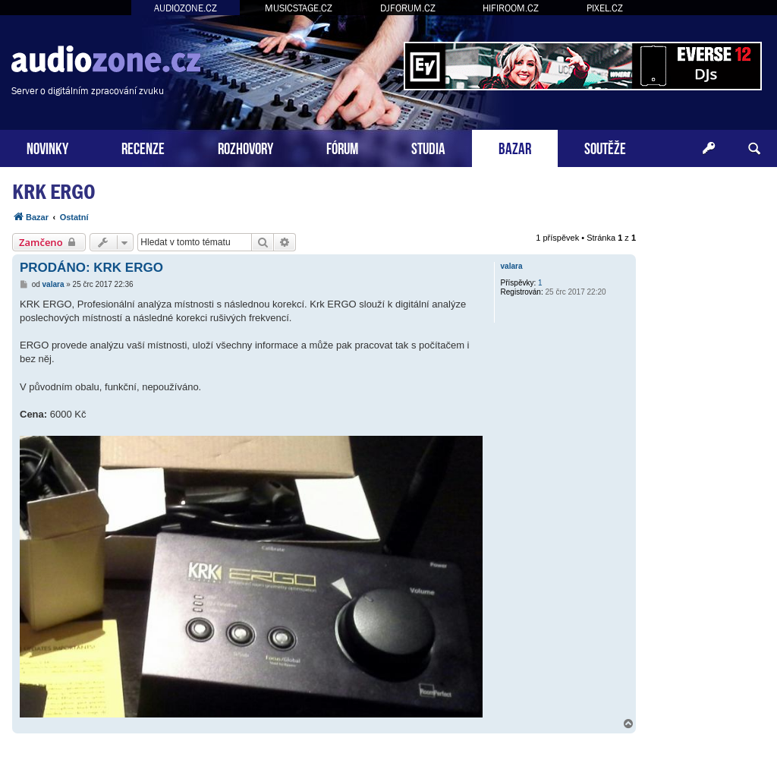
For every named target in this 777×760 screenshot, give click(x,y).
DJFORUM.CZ (408, 8)
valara (512, 266)
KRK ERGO (54, 191)
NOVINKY (47, 147)
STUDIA (428, 147)
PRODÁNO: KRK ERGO (91, 267)
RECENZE (143, 147)
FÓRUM (342, 147)
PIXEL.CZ (605, 8)
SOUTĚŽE (605, 147)
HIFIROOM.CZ (511, 8)
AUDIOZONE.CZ (185, 8)
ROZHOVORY (245, 147)
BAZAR (515, 147)
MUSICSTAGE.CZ (298, 8)
